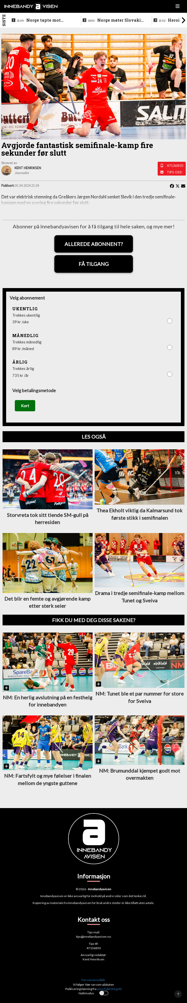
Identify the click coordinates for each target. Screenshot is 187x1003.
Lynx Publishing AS (109, 989)
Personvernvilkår (93, 980)
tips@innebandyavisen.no (93, 936)
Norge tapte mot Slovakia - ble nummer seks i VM (40, 20)
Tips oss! (174, 172)
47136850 (175, 166)
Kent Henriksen (93, 959)
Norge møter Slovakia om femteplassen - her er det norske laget (115, 20)
